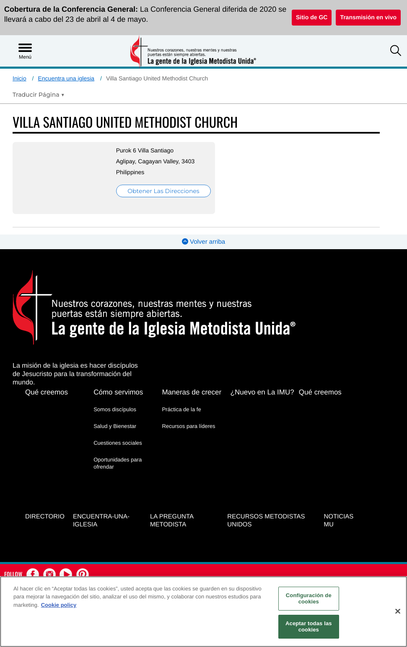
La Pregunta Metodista (171, 520)
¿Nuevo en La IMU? (262, 392)
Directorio (45, 516)
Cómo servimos (118, 392)
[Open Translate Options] (39, 94)
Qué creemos (46, 392)
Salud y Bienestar (114, 426)
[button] (395, 51)
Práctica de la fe (181, 409)
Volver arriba (203, 241)
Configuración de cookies (309, 598)
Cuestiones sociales (117, 443)
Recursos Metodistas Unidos (266, 520)
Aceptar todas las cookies (308, 626)
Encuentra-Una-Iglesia (101, 520)
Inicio (19, 78)
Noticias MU (339, 520)
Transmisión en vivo (368, 17)
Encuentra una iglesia (66, 78)
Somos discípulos (114, 409)
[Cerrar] (398, 611)
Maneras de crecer (191, 392)
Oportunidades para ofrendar (117, 462)
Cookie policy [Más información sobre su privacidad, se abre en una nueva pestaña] (59, 605)
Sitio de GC (311, 17)
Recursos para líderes (188, 426)
